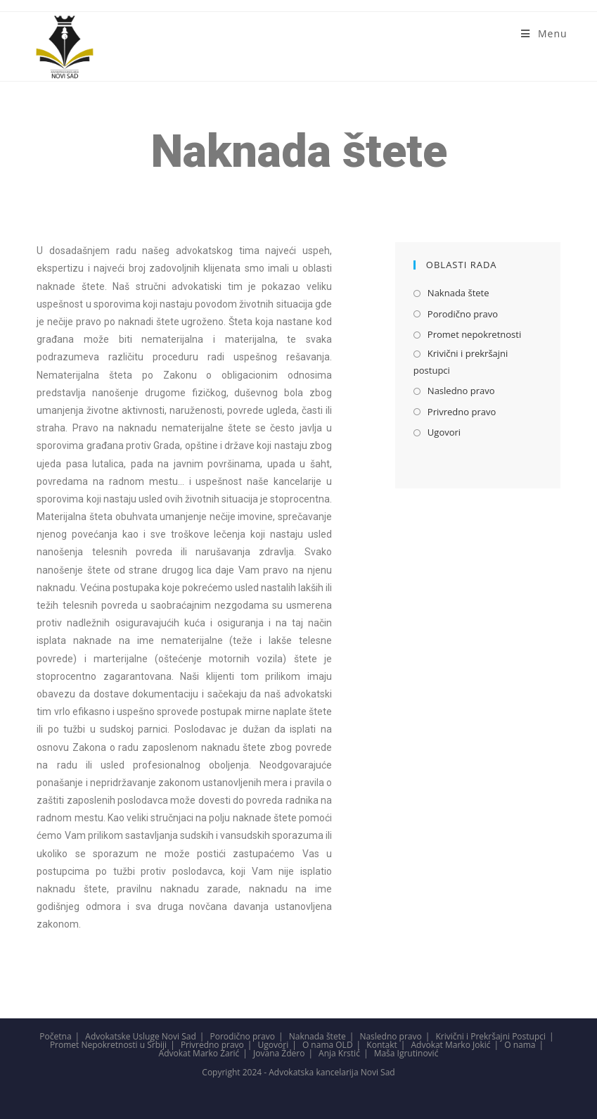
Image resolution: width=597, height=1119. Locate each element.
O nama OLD (327, 1045)
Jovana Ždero (278, 1053)
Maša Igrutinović (406, 1053)
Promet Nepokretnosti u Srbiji (108, 1045)
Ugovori (444, 432)
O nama (519, 1045)
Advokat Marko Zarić (199, 1053)
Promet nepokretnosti (474, 334)
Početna (55, 1036)
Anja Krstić (339, 1053)
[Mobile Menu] (544, 33)
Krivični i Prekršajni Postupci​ (490, 1036)
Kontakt (381, 1045)
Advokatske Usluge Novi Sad (140, 1036)
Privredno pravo (462, 411)
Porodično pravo (463, 314)
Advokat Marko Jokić (450, 1045)
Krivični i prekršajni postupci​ (460, 361)
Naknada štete (458, 292)
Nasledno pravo (461, 390)
